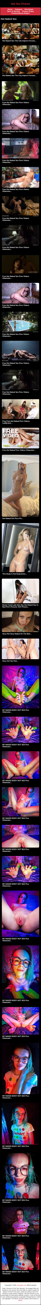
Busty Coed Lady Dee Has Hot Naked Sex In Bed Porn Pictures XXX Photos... (20, 606)
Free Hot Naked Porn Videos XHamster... (18, 450)
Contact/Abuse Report (20, 13)
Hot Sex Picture (20, 3)
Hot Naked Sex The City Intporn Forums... (19, 41)
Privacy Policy (28, 11)
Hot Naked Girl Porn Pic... (12, 518)
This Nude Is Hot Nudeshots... (14, 574)
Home (10, 9)
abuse (20, 1300)
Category (18, 9)
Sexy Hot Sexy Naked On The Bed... (17, 634)
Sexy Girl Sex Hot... (10, 661)
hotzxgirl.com (21, 1285)
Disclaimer (29, 9)
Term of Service (13, 11)
